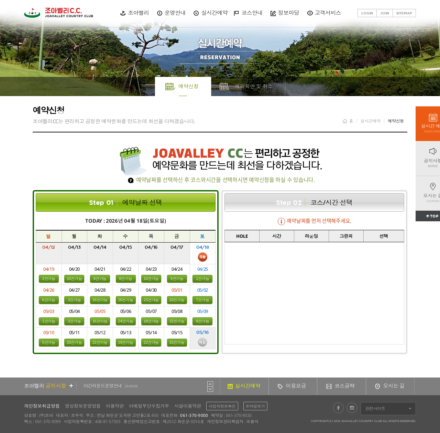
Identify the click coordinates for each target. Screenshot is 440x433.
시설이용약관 (187, 406)
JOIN (384, 13)
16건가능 (100, 321)
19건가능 (100, 300)
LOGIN (367, 13)
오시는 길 (394, 385)
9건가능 (177, 279)
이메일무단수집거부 (149, 406)
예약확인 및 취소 (254, 86)
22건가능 (177, 321)
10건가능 (74, 279)
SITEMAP (404, 13)
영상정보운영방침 (83, 406)
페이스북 (338, 407)
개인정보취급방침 (42, 406)
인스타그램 (352, 407)
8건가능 (100, 279)
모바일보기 (255, 406)
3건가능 (74, 300)
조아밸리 (138, 12)
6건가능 (48, 300)
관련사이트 (375, 408)
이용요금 (296, 385)
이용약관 (115, 406)
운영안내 (175, 12)
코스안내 (251, 12)
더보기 (71, 385)
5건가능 (48, 342)
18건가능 (151, 321)
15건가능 (177, 342)
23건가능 (151, 300)
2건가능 (48, 279)
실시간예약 (214, 12)
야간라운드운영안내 (111, 386)
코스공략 (344, 385)
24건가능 (125, 321)
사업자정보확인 (222, 406)
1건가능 (202, 279)
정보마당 (288, 12)
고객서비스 (328, 12)
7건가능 (202, 300)
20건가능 (125, 300)
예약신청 (188, 86)
